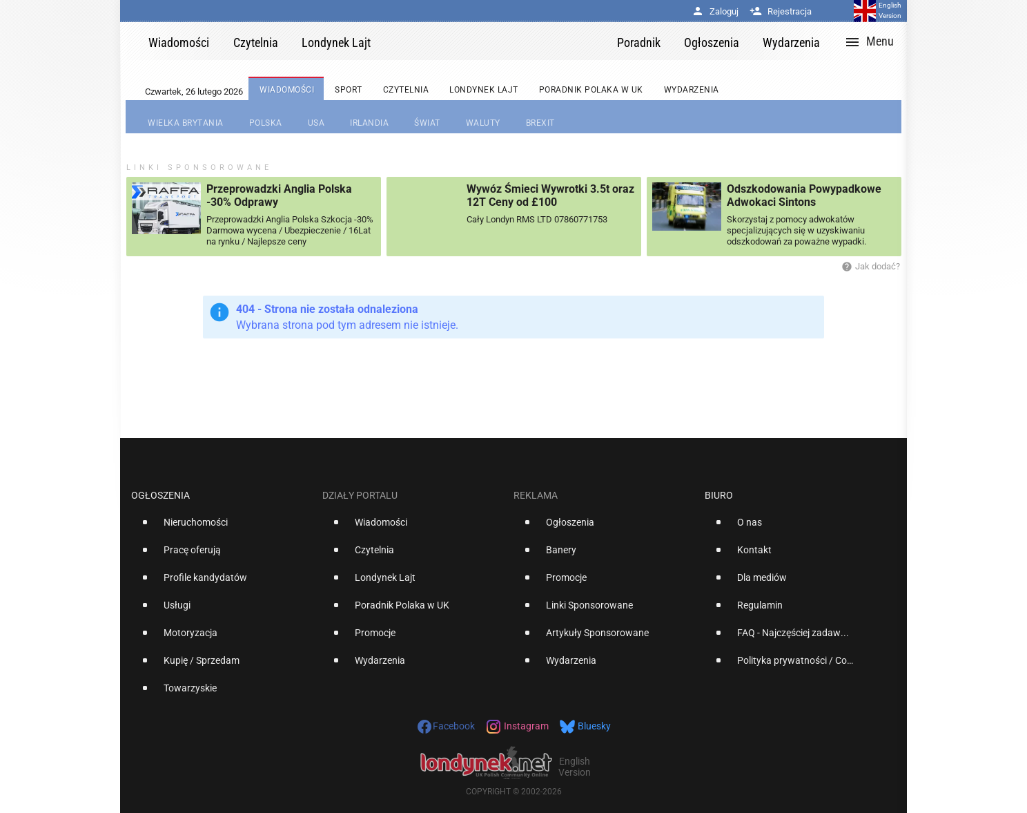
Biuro (719, 495)
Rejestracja (781, 11)
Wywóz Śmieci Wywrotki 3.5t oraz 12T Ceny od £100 (550, 195)
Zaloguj (715, 11)
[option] (221, 528)
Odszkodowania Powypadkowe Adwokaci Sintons (804, 195)
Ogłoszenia (160, 495)
